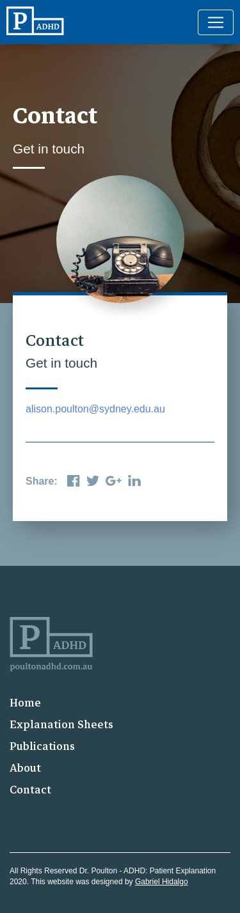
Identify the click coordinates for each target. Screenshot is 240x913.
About (25, 768)
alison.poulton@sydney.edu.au (95, 408)
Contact (30, 790)
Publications (42, 746)
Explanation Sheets (61, 724)
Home (25, 703)
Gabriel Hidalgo (161, 881)
